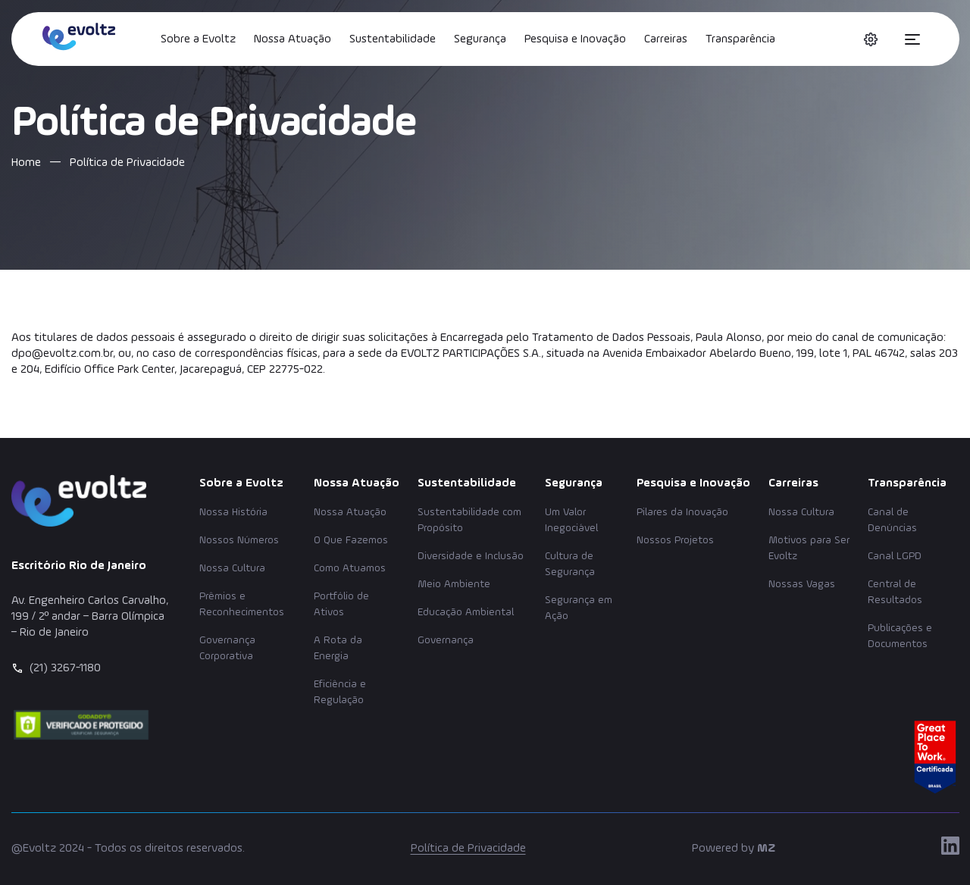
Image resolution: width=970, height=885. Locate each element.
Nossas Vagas (801, 584)
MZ (766, 849)
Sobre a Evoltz (198, 39)
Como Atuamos (350, 568)
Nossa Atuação (292, 39)
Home (26, 163)
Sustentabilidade (392, 39)
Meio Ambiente (454, 584)
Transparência (740, 39)
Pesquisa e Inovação (575, 39)
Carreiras (665, 39)
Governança (446, 640)
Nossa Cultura (232, 568)
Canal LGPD (895, 556)
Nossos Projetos (675, 540)
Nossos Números (239, 540)
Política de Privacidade (468, 849)
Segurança (480, 39)
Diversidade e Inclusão (471, 556)
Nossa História (233, 512)
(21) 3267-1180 (65, 668)
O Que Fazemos (351, 540)
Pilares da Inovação (682, 512)
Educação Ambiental (466, 612)
